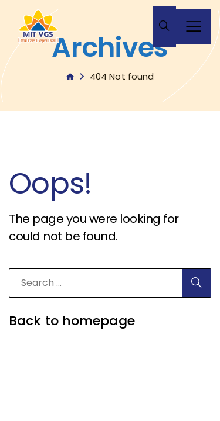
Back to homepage (72, 321)
